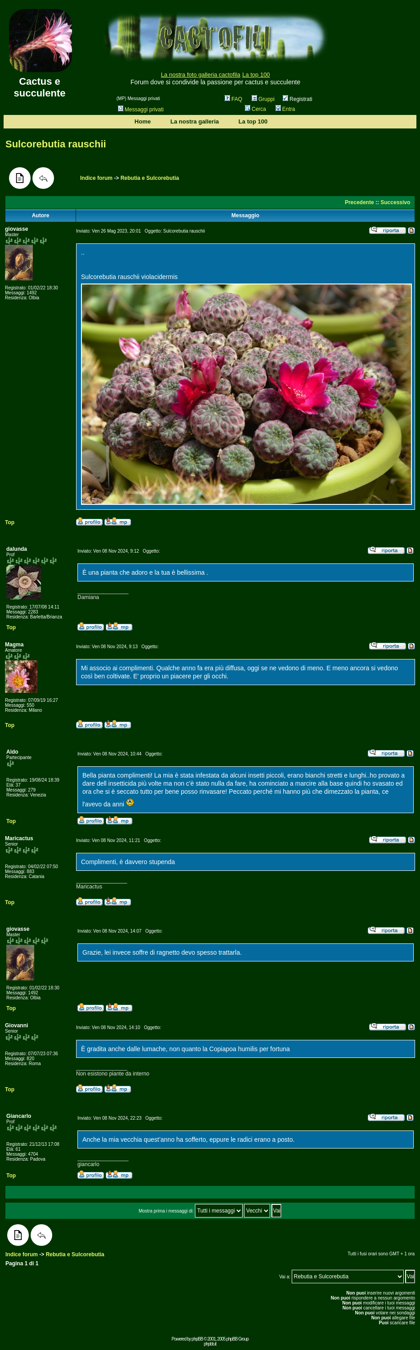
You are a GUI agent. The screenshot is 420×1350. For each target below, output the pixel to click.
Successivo (395, 202)
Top (9, 522)
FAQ (233, 99)
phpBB (197, 1338)
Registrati (297, 99)
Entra (285, 109)
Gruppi (263, 99)
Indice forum (96, 178)
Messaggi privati (141, 109)
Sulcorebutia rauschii (55, 144)
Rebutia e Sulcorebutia (150, 178)
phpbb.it (210, 1343)
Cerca (255, 109)
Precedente (359, 202)
